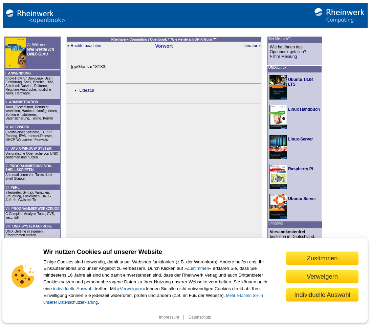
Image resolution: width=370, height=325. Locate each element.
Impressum (169, 317)
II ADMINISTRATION (21, 102)
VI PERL (12, 187)
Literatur (249, 45)
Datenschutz (200, 317)
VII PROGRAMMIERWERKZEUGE (32, 209)
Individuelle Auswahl (322, 294)
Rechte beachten (86, 45)
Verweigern (131, 288)
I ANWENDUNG (18, 73)
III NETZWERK (17, 127)
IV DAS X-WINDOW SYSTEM (28, 148)
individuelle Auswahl (73, 288)
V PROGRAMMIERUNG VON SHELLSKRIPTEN (28, 168)
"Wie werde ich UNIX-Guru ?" (193, 39)
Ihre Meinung (283, 56)
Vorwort (164, 46)
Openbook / (160, 39)
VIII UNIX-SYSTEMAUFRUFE (28, 226)
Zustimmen (198, 268)
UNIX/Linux (277, 67)
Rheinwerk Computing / (130, 39)
